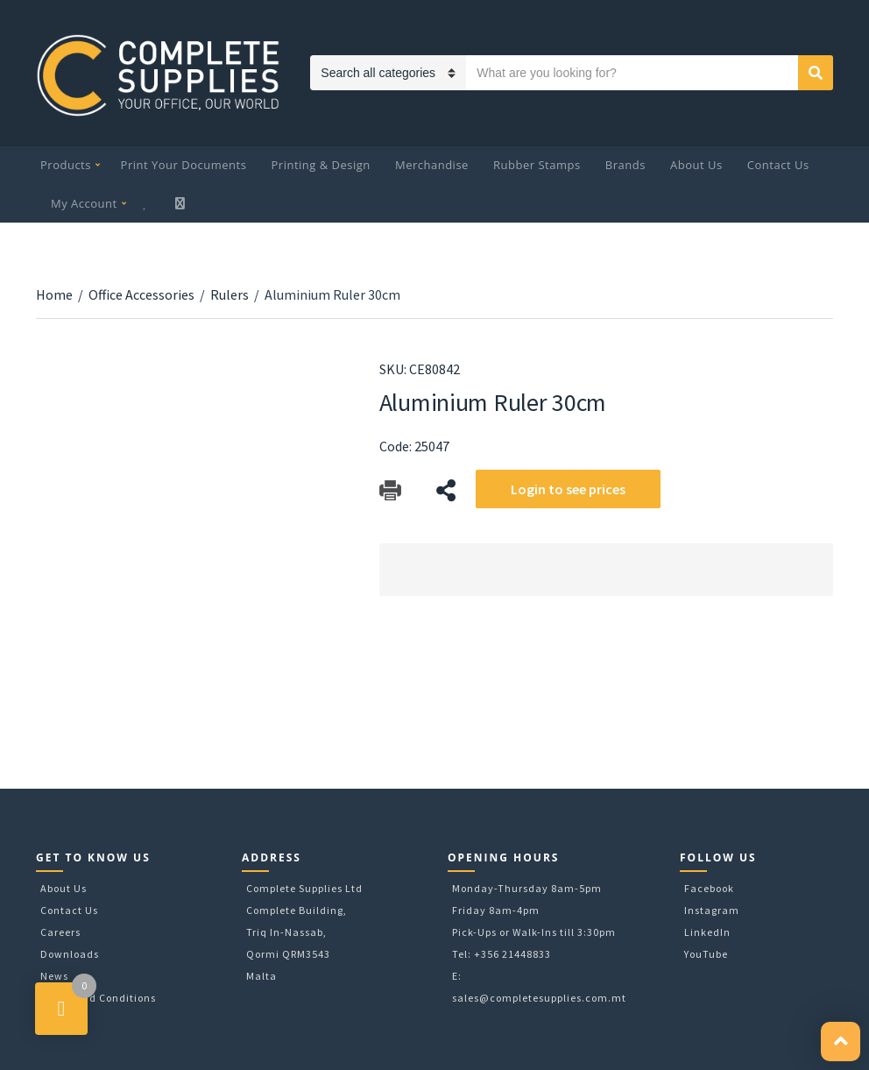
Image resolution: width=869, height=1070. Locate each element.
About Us (696, 165)
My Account (84, 203)
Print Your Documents (184, 165)
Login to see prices (568, 489)
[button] (840, 1041)
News (54, 975)
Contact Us (778, 165)
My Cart (181, 203)
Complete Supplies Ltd (304, 888)
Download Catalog (390, 490)
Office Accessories (141, 294)
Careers (60, 932)
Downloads (69, 953)
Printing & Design (321, 165)
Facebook (709, 888)
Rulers (229, 294)
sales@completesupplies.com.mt (539, 997)
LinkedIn (707, 932)
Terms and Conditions (98, 997)
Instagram (711, 910)
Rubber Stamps (537, 165)
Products (65, 165)
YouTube (706, 953)
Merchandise (432, 165)
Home (54, 294)
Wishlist (147, 203)
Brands (625, 165)
